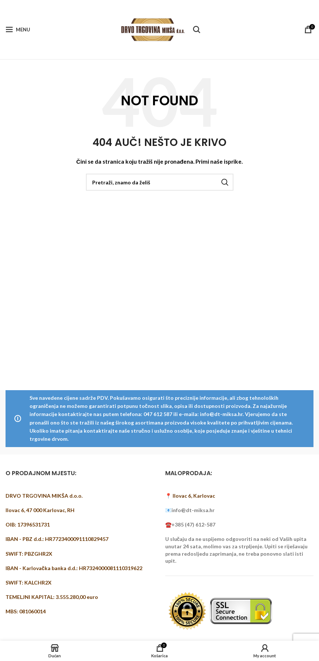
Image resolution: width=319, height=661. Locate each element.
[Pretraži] (196, 29)
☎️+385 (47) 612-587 (190, 524)
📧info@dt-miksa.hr (190, 510)
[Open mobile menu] (18, 29)
